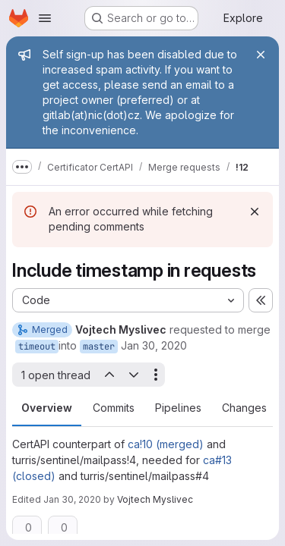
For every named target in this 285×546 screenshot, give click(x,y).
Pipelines (178, 407)
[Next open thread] (134, 374)
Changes (244, 407)
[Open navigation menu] (45, 18)
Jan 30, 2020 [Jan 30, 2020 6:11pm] (154, 345)
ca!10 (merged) (166, 444)
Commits (114, 407)
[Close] (261, 55)
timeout (36, 346)
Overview (46, 407)
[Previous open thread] (109, 374)
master (99, 346)
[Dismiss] (254, 211)
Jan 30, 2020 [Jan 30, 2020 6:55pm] (72, 499)
